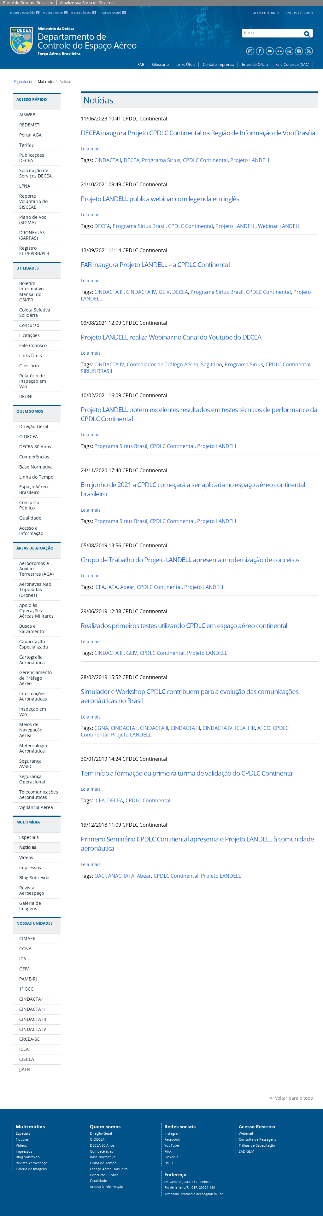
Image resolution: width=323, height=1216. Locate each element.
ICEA (99, 587)
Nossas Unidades (34, 923)
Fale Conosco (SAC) (292, 64)
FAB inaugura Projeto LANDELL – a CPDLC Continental (155, 264)
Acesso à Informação (106, 1186)
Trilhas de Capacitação (257, 1145)
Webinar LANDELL (279, 226)
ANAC (114, 876)
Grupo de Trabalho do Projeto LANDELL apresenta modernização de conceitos (190, 559)
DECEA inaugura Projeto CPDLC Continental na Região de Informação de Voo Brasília (198, 132)
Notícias (22, 1139)
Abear (127, 587)
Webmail (246, 1133)
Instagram (172, 1133)
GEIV (164, 292)
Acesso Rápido (31, 99)
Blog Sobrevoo (28, 1157)
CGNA (101, 728)
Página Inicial (23, 81)
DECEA (131, 160)
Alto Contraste (267, 13)
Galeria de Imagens (31, 1169)
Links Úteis (185, 64)
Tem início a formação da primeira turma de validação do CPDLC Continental (187, 773)
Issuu (168, 1163)
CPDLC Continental (205, 160)
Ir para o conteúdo (25, 12)
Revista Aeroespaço (31, 1163)
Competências (101, 1151)
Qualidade (98, 1180)
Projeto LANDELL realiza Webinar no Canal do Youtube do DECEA (171, 337)
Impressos (24, 1151)
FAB (141, 64)
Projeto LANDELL (250, 160)
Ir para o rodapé (113, 12)
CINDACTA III (109, 292)
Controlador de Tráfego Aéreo (162, 364)
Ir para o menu (56, 12)
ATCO (263, 728)
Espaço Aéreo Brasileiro (109, 1169)
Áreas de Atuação (35, 548)
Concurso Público (104, 1175)
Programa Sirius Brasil (139, 226)
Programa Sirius (161, 160)
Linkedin (171, 1157)
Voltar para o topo (294, 1098)
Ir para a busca (84, 12)
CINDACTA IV (141, 292)
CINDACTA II (154, 728)
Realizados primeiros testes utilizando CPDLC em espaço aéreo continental (184, 625)
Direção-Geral (101, 1133)
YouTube (171, 1145)
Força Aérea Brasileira (59, 54)
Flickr (168, 1151)
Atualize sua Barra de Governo (87, 2)
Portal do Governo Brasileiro (28, 2)
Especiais (23, 1133)
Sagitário (211, 364)
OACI (100, 876)
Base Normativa (102, 1157)
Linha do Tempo (103, 1163)
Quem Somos (29, 411)
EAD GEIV (246, 1151)
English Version (299, 13)
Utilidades (27, 268)
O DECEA (97, 1139)
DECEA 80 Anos (102, 1145)
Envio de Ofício (255, 64)
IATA (112, 587)
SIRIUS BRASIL (97, 371)
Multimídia (28, 822)
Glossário (160, 64)
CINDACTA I (107, 160)
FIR (251, 728)
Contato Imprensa (218, 64)
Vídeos (21, 1145)
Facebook (172, 1139)
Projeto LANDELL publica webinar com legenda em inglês (160, 198)
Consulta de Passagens (257, 1139)
